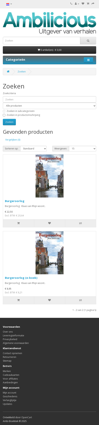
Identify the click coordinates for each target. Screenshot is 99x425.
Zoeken (22, 71)
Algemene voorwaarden (16, 343)
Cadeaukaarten (11, 375)
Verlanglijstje (9, 400)
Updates (7, 404)
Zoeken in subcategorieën (19, 111)
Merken (7, 371)
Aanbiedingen (10, 382)
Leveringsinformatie (13, 335)
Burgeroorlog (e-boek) (21, 278)
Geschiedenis (10, 396)
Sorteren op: (11, 148)
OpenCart (26, 417)
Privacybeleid (10, 339)
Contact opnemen (12, 353)
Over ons (8, 331)
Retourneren (9, 357)
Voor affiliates (10, 378)
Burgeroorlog (14, 201)
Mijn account (9, 392)
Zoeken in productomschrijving (21, 115)
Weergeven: (60, 148)
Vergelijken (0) (12, 139)
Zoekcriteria (9, 93)
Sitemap (7, 360)
